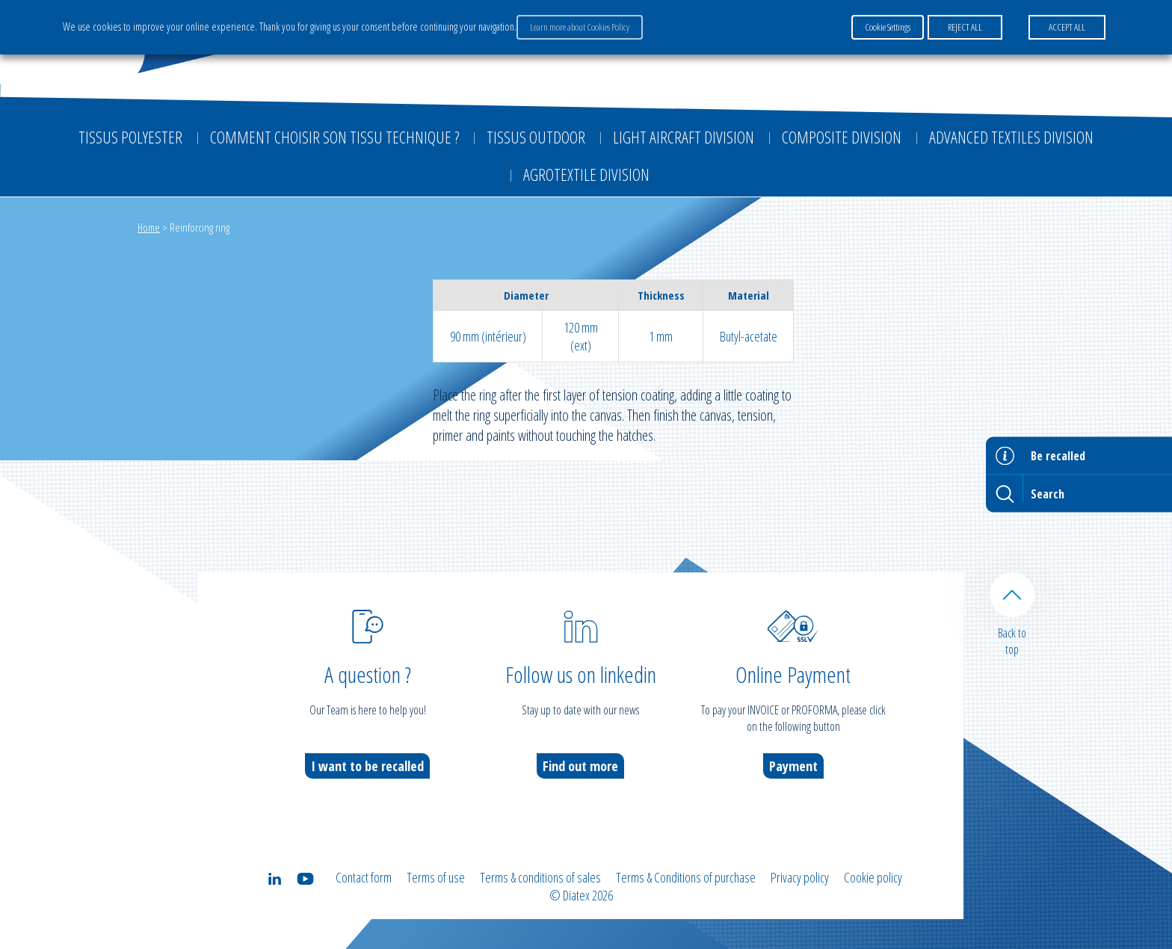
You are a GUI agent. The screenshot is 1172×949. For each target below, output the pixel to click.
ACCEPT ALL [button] (1067, 27)
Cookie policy (873, 877)
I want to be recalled (367, 766)
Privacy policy (800, 877)
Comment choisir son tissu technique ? (334, 137)
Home (149, 227)
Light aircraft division (683, 137)
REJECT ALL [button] (965, 27)
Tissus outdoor (536, 137)
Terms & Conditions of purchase (686, 877)
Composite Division (841, 137)
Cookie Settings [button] (887, 27)
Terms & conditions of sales (540, 877)
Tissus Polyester (130, 137)
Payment (793, 766)
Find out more (580, 766)
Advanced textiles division (1011, 137)
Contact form (364, 877)
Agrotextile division (586, 174)
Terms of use (436, 877)
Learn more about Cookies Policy (579, 27)
